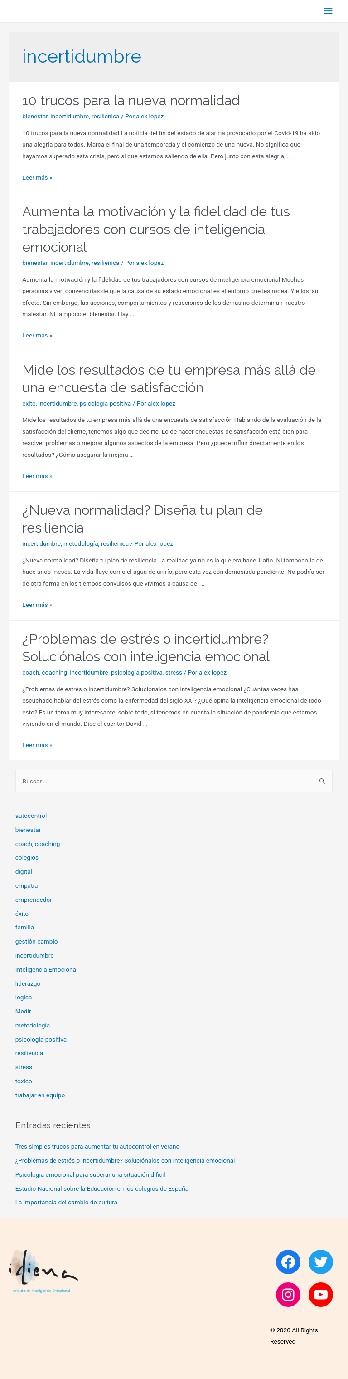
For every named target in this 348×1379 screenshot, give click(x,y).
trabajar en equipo (40, 1095)
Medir (23, 1011)
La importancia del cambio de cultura (66, 1202)
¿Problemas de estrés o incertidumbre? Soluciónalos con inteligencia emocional (125, 1160)
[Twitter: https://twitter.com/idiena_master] (321, 1262)
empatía (26, 885)
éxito (29, 403)
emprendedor (33, 899)
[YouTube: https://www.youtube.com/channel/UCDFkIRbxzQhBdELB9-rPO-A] (321, 1294)
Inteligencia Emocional (46, 969)
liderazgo (28, 983)
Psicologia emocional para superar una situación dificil (90, 1174)
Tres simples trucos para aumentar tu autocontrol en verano (97, 1146)
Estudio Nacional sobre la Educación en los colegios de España (102, 1188)
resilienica (106, 116)
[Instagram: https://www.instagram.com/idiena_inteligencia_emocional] (288, 1294)
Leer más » (37, 177)
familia (24, 927)
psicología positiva (105, 403)
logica (23, 997)
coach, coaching (44, 672)
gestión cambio (36, 941)
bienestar (35, 116)
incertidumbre (69, 116)
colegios (27, 857)
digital (23, 871)
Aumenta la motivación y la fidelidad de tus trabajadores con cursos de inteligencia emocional (156, 229)
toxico (23, 1081)
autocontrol (31, 815)
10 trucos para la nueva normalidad (131, 100)
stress (173, 672)
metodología (80, 543)
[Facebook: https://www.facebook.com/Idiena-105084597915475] (288, 1262)
